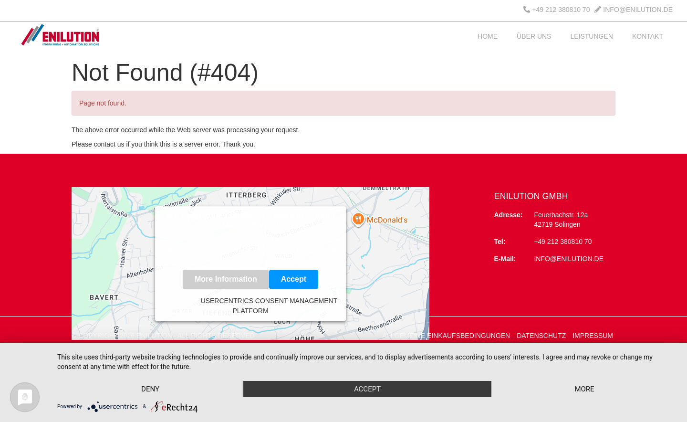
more (584, 389)
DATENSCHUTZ (541, 335)
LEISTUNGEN (591, 36)
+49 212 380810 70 (556, 9)
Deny (150, 389)
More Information (226, 279)
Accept (293, 279)
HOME (488, 36)
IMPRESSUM (592, 335)
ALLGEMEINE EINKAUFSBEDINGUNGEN (446, 335)
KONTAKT (647, 36)
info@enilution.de (569, 259)
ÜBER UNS (534, 36)
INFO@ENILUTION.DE (633, 9)
